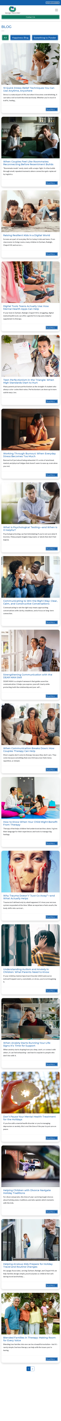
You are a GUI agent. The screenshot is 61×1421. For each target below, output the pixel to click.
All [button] (5, 37)
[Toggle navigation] (56, 10)
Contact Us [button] (30, 17)
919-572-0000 (53, 3)
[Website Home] (12, 10)
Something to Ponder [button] (45, 37)
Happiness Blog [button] (20, 37)
